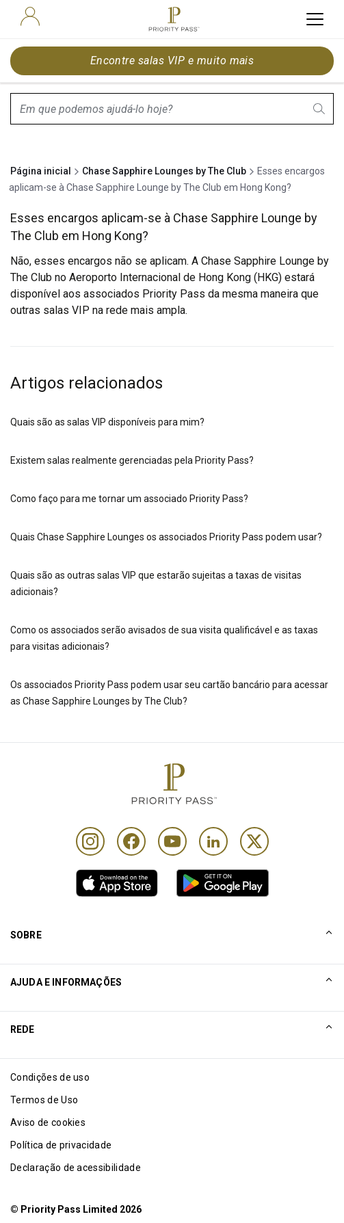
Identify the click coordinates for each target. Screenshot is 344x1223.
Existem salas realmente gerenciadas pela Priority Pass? (132, 460)
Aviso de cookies (47, 1122)
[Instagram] (90, 841)
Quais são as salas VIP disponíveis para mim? (107, 422)
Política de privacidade (60, 1145)
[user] (30, 16)
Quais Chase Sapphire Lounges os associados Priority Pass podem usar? (166, 536)
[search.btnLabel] (320, 108)
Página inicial (40, 171)
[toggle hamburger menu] (314, 19)
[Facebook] (131, 841)
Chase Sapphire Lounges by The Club (164, 171)
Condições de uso (50, 1077)
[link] (117, 883)
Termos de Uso (44, 1099)
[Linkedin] (213, 841)
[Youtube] (172, 841)
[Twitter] (254, 841)
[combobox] (172, 108)
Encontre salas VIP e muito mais (172, 60)
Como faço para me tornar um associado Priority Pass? (129, 498)
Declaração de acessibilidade (75, 1167)
